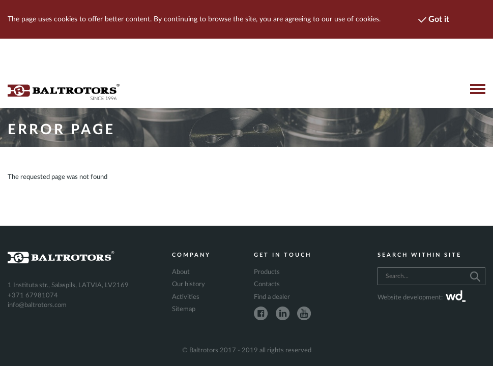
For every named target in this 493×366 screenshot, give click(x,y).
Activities (185, 297)
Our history (188, 284)
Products (267, 272)
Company (191, 255)
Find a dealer (272, 297)
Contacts (267, 284)
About (181, 272)
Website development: (422, 298)
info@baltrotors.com (37, 305)
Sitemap (183, 309)
